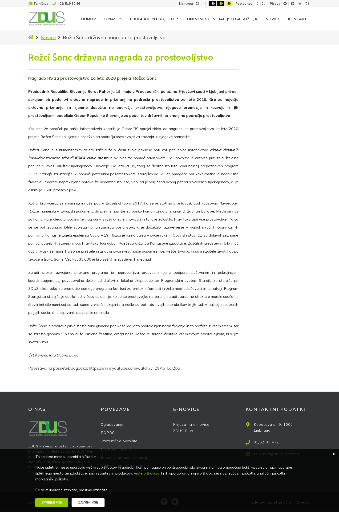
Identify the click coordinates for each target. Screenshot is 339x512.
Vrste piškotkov (147, 473)
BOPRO (108, 432)
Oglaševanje (112, 424)
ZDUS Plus (185, 434)
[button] (51, 502)
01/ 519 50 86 (69, 3)
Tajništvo (40, 3)
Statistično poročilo (119, 441)
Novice (48, 37)
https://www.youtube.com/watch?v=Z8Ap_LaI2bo (134, 368)
